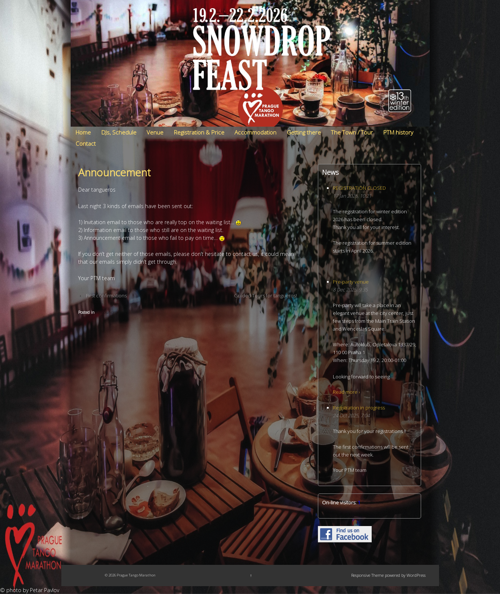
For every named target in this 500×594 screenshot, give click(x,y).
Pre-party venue (351, 281)
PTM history (398, 132)
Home (83, 132)
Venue (155, 132)
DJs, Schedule (118, 132)
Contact (86, 143)
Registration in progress (359, 407)
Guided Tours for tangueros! (265, 295)
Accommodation (255, 132)
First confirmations (106, 295)
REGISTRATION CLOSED (359, 188)
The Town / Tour (352, 132)
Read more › (346, 392)
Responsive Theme (367, 575)
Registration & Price (199, 132)
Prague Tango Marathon (136, 575)
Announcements (111, 312)
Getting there (304, 132)
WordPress (416, 575)
